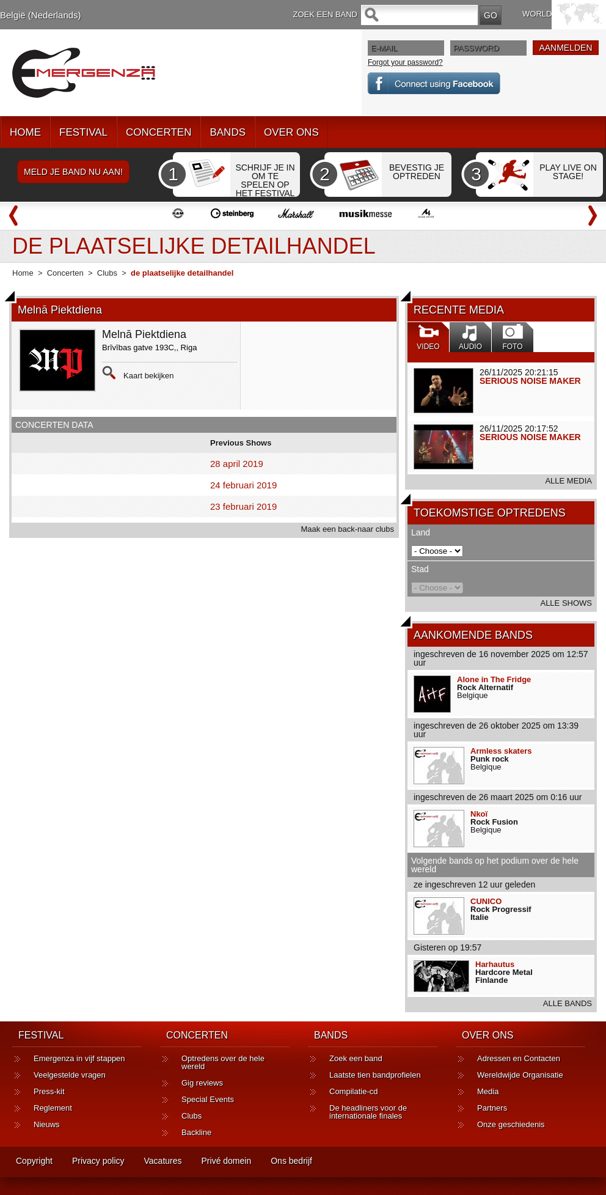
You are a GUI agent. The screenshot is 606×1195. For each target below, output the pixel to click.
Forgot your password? (405, 62)
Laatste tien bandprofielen (375, 1074)
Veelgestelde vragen (70, 1074)
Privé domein (227, 1161)
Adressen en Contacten (518, 1058)
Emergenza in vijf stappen (79, 1058)
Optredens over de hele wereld (223, 1062)
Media (487, 1091)
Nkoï (478, 813)
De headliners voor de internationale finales (368, 1111)
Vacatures (163, 1161)
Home (23, 273)
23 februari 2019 (243, 506)
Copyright (34, 1161)
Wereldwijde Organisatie (520, 1074)
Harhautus (494, 964)
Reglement (53, 1107)
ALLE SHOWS (566, 603)
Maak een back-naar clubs (347, 529)
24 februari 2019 (243, 485)
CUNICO (486, 901)
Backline (196, 1132)
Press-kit (49, 1091)
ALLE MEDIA (568, 481)
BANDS (228, 132)
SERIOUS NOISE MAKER (530, 381)
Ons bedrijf (291, 1161)
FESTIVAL (83, 132)
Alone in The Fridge (494, 679)
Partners (492, 1107)
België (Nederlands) (40, 15)
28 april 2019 (236, 463)
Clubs (107, 273)
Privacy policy (98, 1161)
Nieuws (47, 1124)
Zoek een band (355, 1058)
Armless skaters (500, 751)
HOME (25, 132)
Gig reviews (202, 1082)
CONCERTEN (158, 132)
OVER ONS (291, 132)
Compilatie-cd (353, 1091)
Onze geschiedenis (511, 1124)
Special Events (207, 1099)
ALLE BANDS (567, 1003)
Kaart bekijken (148, 375)
